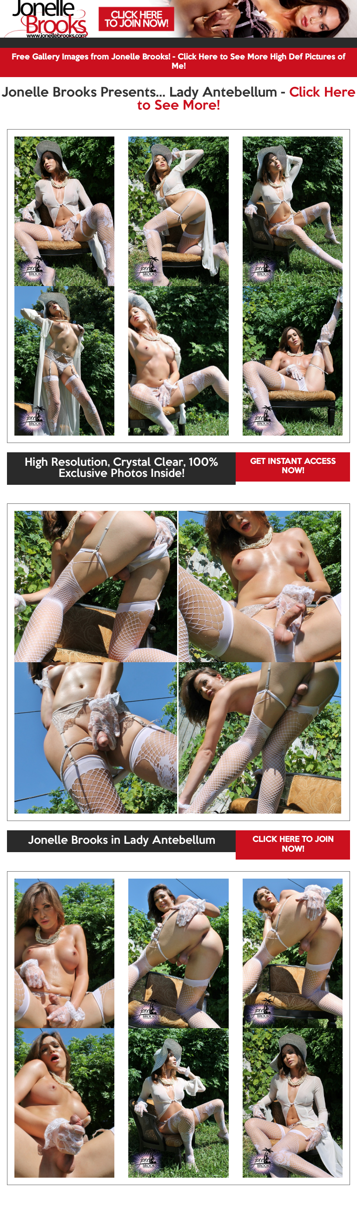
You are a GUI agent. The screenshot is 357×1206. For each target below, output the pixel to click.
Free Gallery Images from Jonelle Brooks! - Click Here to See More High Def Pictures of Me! (178, 62)
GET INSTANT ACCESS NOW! (293, 466)
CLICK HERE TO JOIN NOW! (293, 844)
